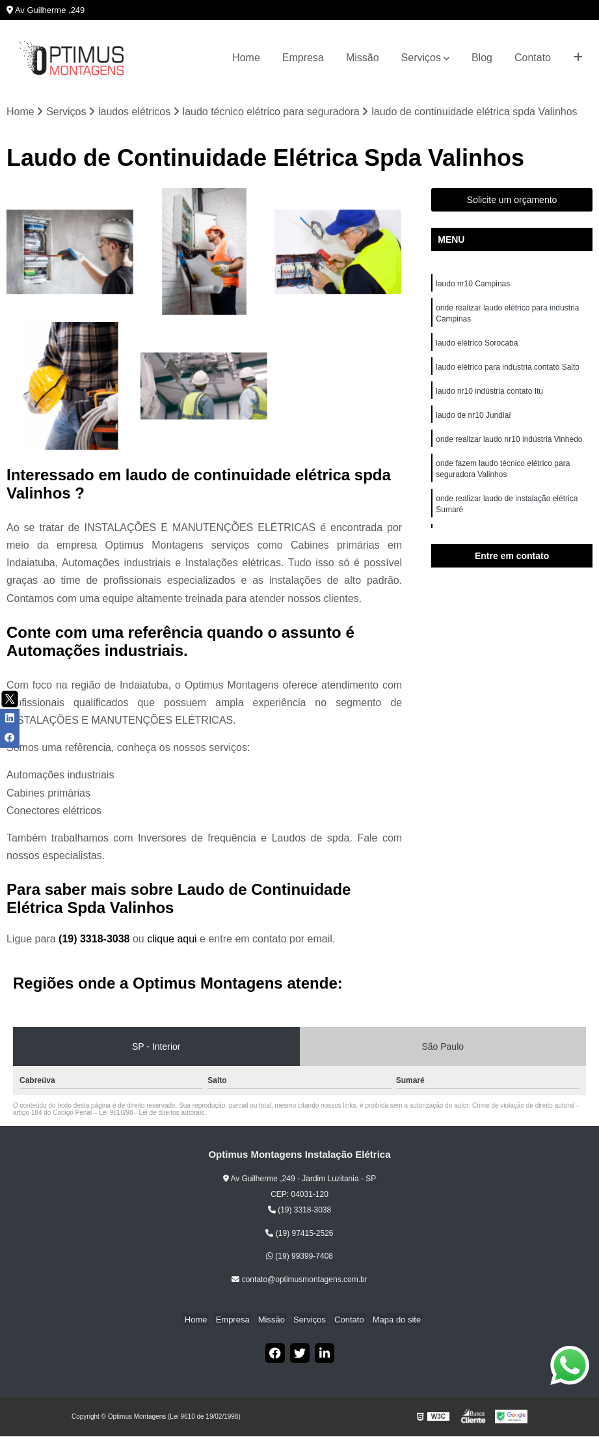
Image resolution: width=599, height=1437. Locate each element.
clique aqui (172, 939)
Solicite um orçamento (512, 200)
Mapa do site (391, 1320)
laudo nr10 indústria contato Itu (490, 395)
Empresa (303, 57)
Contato (532, 57)
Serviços (421, 57)
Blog (482, 57)
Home (246, 57)
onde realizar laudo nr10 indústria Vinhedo (510, 444)
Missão (362, 57)
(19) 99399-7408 (299, 1256)
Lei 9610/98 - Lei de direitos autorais (151, 1113)
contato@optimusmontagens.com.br (299, 1280)
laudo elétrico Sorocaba (477, 345)
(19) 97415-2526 (299, 1234)
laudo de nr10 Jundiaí (473, 419)
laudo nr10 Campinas (473, 284)
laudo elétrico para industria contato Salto (507, 370)
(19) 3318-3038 (96, 939)
